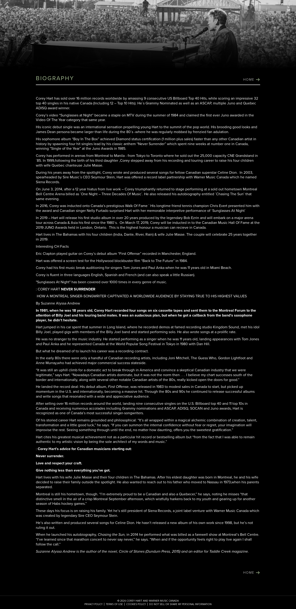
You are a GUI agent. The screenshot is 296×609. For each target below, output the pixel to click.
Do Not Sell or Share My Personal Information (180, 604)
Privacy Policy (93, 604)
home (248, 79)
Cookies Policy (136, 604)
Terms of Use (114, 604)
